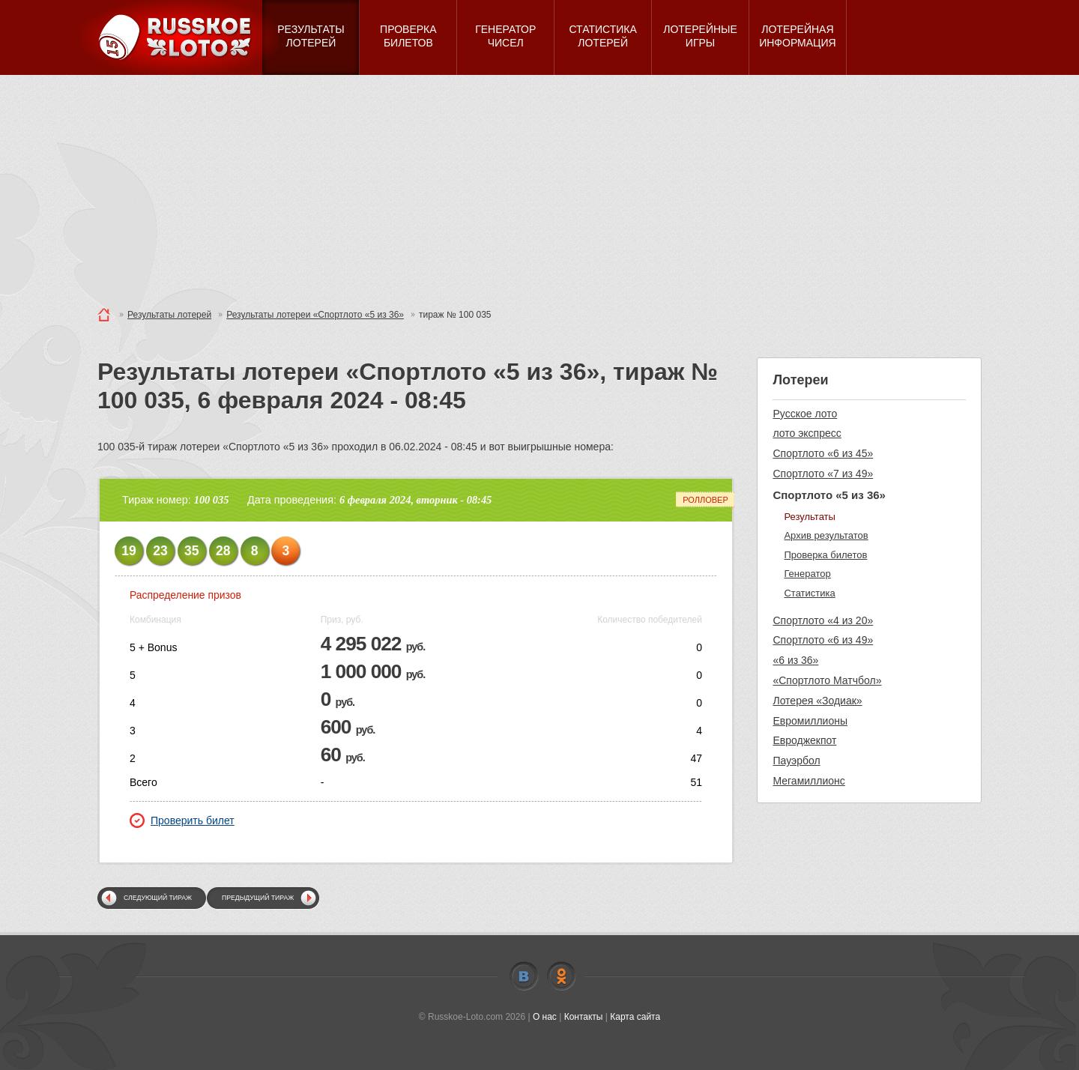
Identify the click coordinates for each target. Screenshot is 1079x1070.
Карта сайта (635, 1017)
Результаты (809, 516)
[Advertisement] (539, 187)
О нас (545, 1017)
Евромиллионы (810, 721)
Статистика (809, 593)
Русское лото (805, 414)
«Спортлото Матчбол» (827, 680)
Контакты (583, 1017)
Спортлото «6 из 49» (823, 640)
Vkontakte (524, 976)
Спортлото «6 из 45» (823, 453)
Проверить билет (182, 820)
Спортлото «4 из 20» (823, 620)
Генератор (807, 573)
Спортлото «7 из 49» (823, 474)
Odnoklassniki (561, 976)
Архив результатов (826, 535)
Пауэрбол (796, 761)
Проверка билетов (825, 554)
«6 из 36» (795, 660)
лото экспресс (807, 433)
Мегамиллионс (808, 781)
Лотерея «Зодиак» (817, 701)
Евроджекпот (804, 740)
